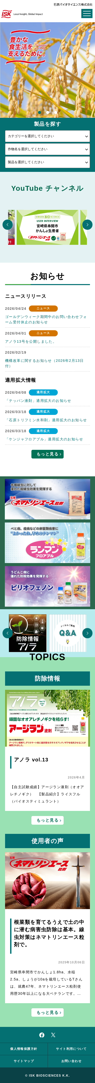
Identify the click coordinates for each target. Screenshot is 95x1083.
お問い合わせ (71, 1061)
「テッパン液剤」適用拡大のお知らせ (38, 401)
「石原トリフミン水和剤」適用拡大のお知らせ (46, 420)
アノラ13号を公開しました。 (30, 341)
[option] (47, 70)
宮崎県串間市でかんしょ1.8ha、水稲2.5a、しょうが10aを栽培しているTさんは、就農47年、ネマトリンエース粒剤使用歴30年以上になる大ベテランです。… (46, 983)
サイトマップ (24, 1061)
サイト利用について (71, 1049)
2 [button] (47, 113)
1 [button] (39, 113)
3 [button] (55, 113)
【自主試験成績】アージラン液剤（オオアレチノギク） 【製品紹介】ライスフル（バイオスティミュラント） (47, 794)
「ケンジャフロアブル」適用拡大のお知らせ (44, 439)
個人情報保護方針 (23, 1049)
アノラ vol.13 (31, 759)
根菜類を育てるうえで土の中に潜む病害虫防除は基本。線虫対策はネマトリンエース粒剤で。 (49, 933)
